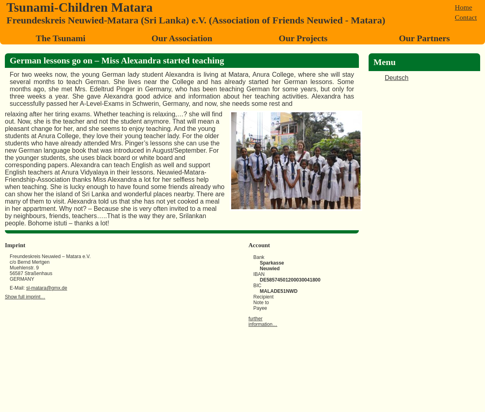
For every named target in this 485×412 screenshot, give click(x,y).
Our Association (182, 38)
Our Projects (303, 38)
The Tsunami (61, 38)
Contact (466, 17)
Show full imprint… (25, 297)
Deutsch (397, 77)
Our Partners (424, 38)
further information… (263, 321)
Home (463, 7)
